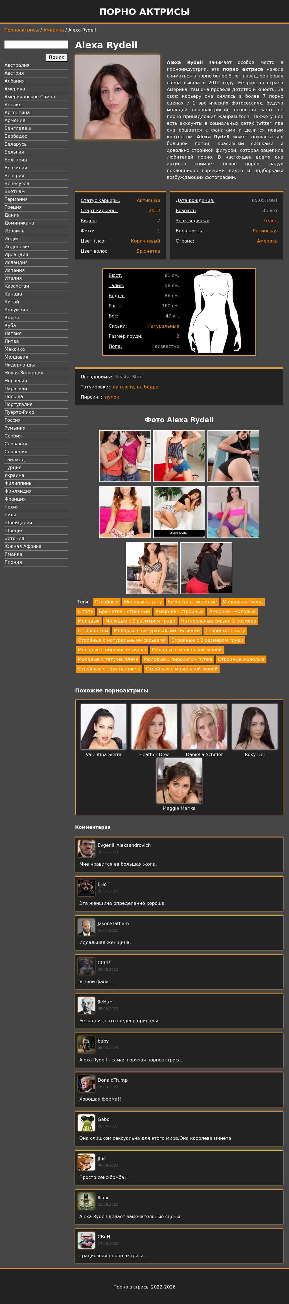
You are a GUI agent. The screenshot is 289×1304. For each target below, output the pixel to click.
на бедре (147, 387)
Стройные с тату (225, 630)
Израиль (15, 231)
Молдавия (16, 357)
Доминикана (19, 223)
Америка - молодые (232, 611)
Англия (13, 104)
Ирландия (16, 254)
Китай (12, 302)
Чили (10, 514)
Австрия (14, 73)
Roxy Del (255, 754)
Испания (15, 270)
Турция (13, 467)
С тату (85, 611)
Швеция (14, 530)
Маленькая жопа (243, 602)
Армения (15, 120)
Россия (13, 420)
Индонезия (17, 246)
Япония (13, 562)
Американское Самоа (30, 96)
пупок (112, 397)
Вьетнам (15, 191)
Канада (13, 294)
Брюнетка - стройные (124, 611)
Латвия (13, 333)
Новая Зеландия (24, 373)
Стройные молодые (241, 659)
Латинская (265, 231)
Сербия (13, 436)
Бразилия (16, 167)
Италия (13, 278)
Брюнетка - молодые (192, 602)
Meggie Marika (179, 808)
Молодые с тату (143, 602)
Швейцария (18, 522)
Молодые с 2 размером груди (140, 621)
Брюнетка (148, 251)
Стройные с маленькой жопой (182, 669)
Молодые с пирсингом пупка (112, 649)
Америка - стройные (179, 611)
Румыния (15, 428)
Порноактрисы (21, 30)
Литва (12, 341)
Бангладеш (18, 128)
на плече (123, 387)
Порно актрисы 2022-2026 (144, 1287)
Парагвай (16, 388)
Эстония (14, 538)
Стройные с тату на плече (109, 669)
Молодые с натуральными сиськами (157, 630)
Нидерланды (20, 365)
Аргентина (17, 112)
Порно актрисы (144, 11)
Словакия (16, 443)
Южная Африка (23, 546)
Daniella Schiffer (204, 754)
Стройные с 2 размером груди (207, 640)
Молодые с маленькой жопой (187, 649)
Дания (12, 215)
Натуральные (163, 326)
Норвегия (16, 380)
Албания (15, 81)
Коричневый (145, 241)
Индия (12, 238)
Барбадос (16, 136)
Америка (53, 30)
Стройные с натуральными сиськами (122, 640)
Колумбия (16, 309)
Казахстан (17, 286)
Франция (15, 499)
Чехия (12, 507)
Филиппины (18, 483)
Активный (148, 200)
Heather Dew (154, 754)
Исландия (16, 262)
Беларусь (16, 144)
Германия (16, 199)
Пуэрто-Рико (19, 412)
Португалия (18, 404)
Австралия (17, 65)
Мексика (15, 349)
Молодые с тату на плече (108, 659)
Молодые (89, 621)
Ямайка (13, 554)
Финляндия (18, 491)
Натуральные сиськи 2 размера (218, 621)
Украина (14, 475)
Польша (14, 396)
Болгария (16, 160)
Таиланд (15, 459)
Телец (270, 220)
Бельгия (14, 152)
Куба (10, 325)
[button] (125, 457)
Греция (13, 207)
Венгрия (14, 175)
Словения (16, 451)
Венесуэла (17, 183)
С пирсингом (93, 630)
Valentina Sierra (104, 754)
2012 (154, 210)
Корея (12, 317)
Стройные (107, 602)
